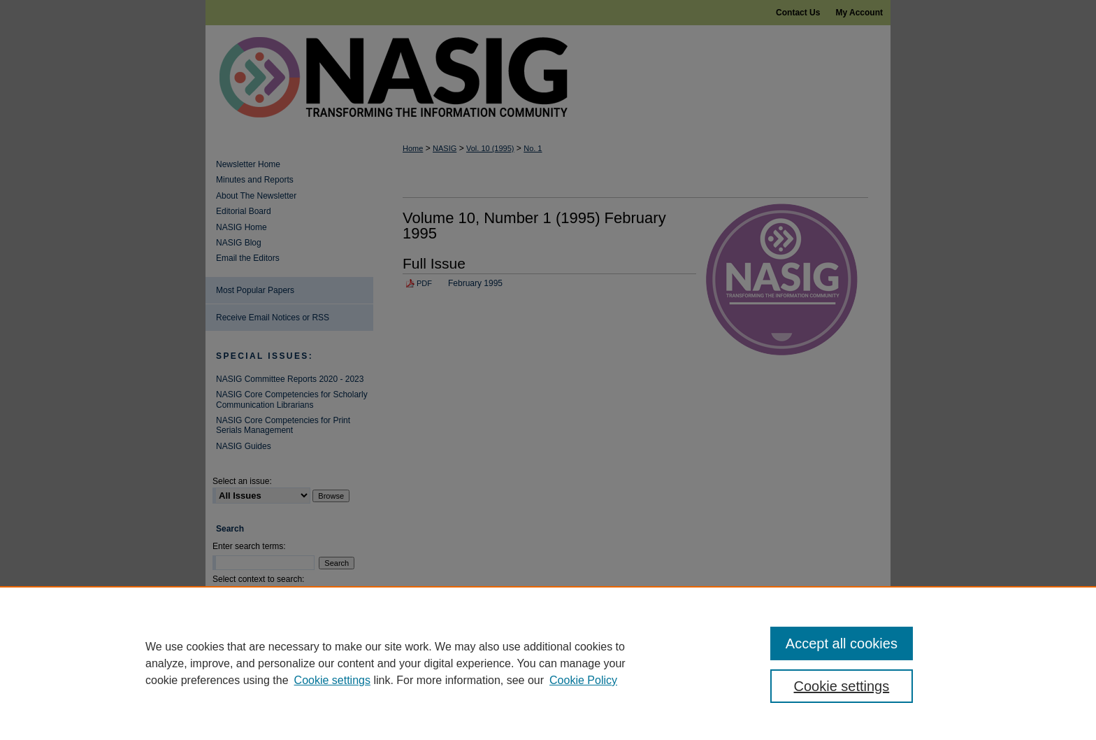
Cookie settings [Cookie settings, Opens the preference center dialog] (842, 686)
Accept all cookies (841, 643)
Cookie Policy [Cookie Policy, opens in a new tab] (583, 680)
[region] (548, 663)
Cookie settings (332, 680)
